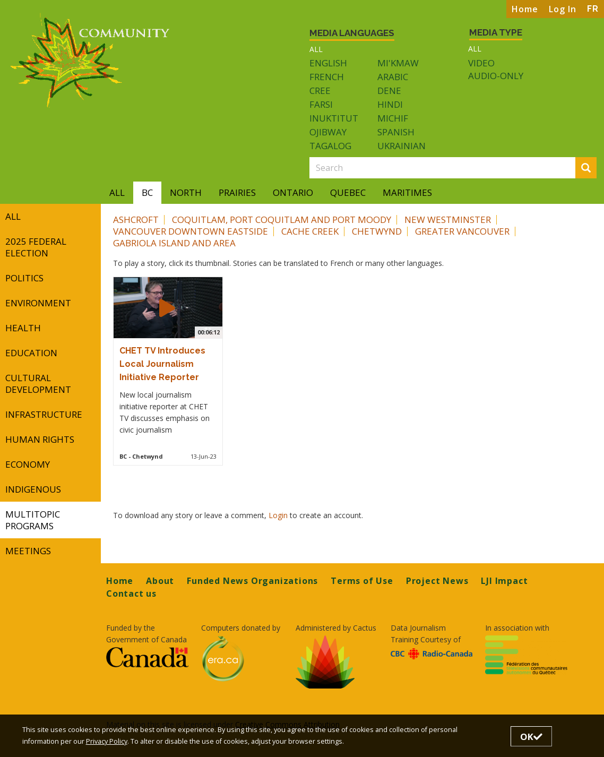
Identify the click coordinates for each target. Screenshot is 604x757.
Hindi (390, 104)
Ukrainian (401, 146)
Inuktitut (333, 118)
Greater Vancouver (462, 231)
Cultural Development (38, 383)
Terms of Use (362, 581)
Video (481, 63)
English (328, 63)
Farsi (321, 104)
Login (279, 515)
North (186, 192)
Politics (24, 278)
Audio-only (495, 76)
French (326, 77)
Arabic (392, 77)
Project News (437, 581)
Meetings (28, 551)
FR (593, 9)
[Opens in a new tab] (147, 657)
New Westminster (447, 219)
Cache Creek (310, 231)
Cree (320, 90)
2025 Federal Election (35, 247)
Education (31, 353)
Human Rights (39, 439)
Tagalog (330, 146)
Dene (389, 90)
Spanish (396, 132)
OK (531, 736)
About (160, 581)
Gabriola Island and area (174, 243)
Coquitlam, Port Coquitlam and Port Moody (281, 219)
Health (23, 328)
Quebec (348, 192)
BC (147, 192)
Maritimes (407, 192)
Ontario (293, 192)
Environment (38, 303)
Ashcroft (136, 219)
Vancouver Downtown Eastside (190, 231)
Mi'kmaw (398, 63)
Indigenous (33, 489)
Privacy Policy (106, 741)
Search (589, 168)
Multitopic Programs (32, 520)
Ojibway (328, 132)
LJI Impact (504, 581)
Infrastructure (43, 414)
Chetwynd (377, 231)
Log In (562, 9)
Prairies (237, 192)
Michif (392, 118)
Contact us (131, 593)
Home (525, 9)
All (316, 49)
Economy (27, 464)
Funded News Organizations (252, 581)
